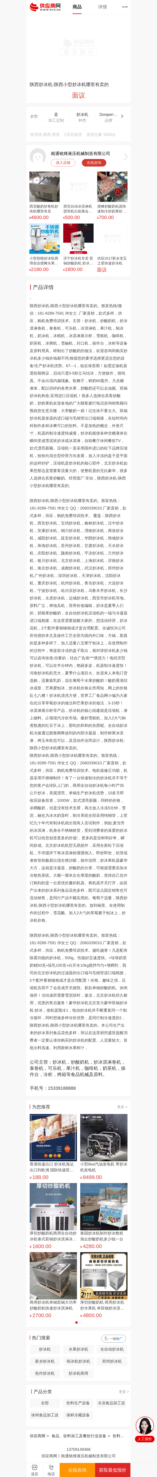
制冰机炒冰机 (78, 1361)
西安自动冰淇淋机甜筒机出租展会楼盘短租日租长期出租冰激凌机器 (77, 209)
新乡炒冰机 (45, 1361)
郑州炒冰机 (112, 1361)
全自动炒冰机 (112, 1349)
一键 (115, 1338)
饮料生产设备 (78, 1403)
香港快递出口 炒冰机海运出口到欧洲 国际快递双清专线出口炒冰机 (52, 1167)
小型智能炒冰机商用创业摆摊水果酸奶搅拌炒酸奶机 (44, 261)
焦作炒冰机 (45, 1373)
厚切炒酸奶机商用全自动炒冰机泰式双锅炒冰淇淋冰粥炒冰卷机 (53, 1236)
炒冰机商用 (78, 1373)
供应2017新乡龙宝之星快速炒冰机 (112, 260)
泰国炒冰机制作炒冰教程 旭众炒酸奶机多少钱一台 (101, 1236)
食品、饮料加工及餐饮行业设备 (79, 1436)
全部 (45, 1403)
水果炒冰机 (78, 1349)
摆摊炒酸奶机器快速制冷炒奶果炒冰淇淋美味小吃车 (111, 209)
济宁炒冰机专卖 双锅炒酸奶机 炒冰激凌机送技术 (78, 261)
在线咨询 (94, 163)
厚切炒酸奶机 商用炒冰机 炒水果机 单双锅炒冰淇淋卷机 (102, 1305)
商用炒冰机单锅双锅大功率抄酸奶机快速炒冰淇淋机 (53, 1305)
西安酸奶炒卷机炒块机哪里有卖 (44, 208)
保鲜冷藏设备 (78, 1415)
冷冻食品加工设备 (111, 1404)
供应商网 (37, 1436)
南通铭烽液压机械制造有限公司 (80, 153)
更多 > (122, 1107)
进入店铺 (63, 163)
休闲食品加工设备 (45, 1416)
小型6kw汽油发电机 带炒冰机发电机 (103, 1167)
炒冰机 (45, 1349)
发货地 (36, 134)
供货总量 (94, 134)
